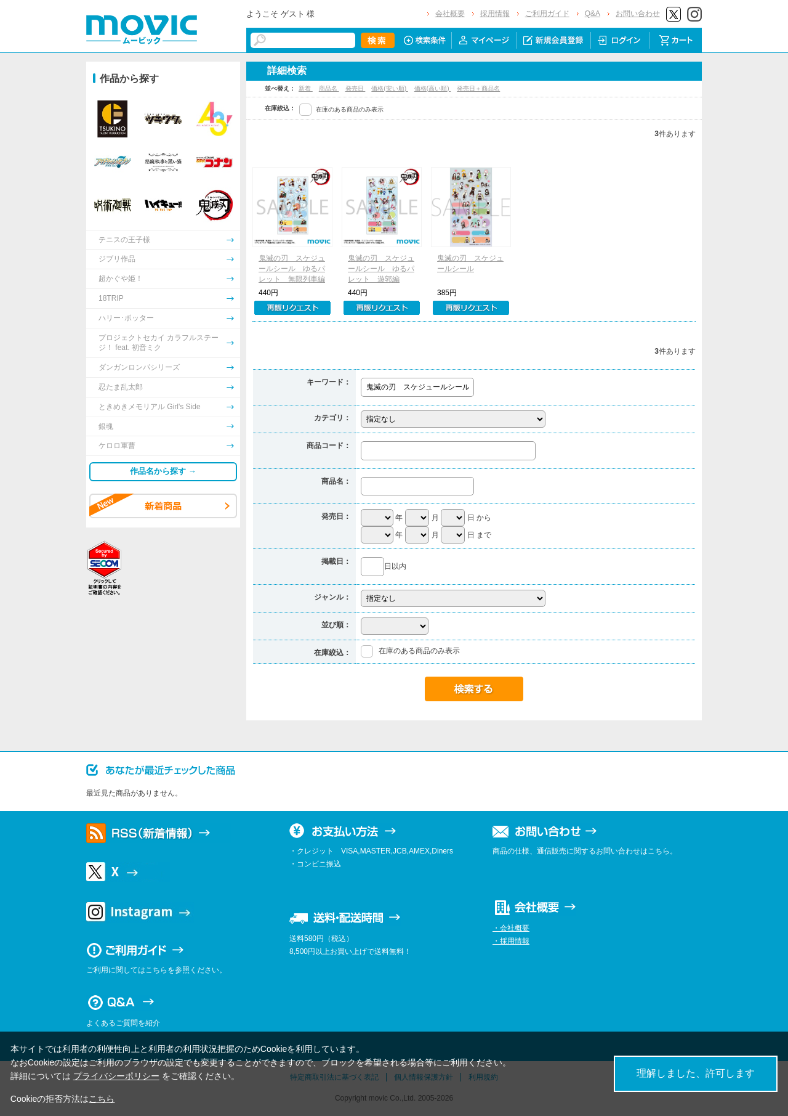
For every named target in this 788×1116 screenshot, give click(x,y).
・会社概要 (510, 928)
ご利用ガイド (547, 13)
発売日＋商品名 (478, 88)
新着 (306, 88)
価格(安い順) (389, 88)
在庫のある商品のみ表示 (350, 109)
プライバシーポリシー (116, 1076)
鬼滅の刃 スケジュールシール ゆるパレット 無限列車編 (292, 268)
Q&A (592, 13)
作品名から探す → (163, 471)
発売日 (355, 88)
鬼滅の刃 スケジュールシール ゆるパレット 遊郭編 (381, 268)
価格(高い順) (432, 88)
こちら (102, 1099)
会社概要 (450, 13)
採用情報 (495, 13)
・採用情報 (510, 941)
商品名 (329, 88)
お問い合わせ (638, 13)
